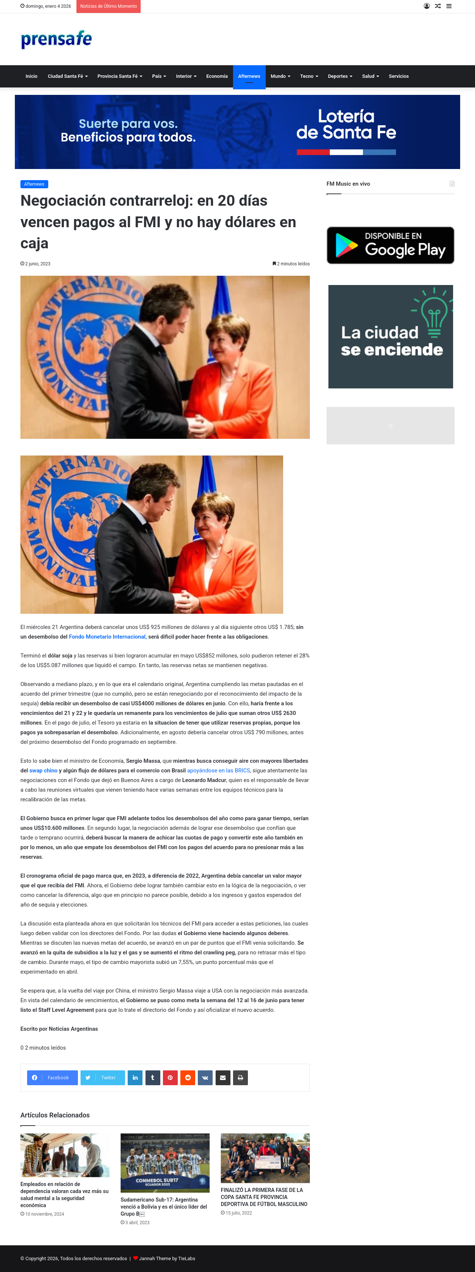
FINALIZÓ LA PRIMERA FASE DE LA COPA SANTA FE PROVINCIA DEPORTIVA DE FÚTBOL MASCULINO (264, 1197)
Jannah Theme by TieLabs (167, 1258)
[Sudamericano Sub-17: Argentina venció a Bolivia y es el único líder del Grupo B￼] (165, 1163)
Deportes (338, 76)
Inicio (31, 76)
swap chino (44, 770)
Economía (217, 76)
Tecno (307, 76)
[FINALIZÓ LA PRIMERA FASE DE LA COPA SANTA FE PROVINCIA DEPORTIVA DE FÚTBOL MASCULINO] (265, 1158)
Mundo (278, 76)
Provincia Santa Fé (118, 76)
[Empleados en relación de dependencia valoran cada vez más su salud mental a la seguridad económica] (64, 1155)
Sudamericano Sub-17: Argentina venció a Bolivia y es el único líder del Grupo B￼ (164, 1207)
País (156, 76)
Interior (183, 76)
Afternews (249, 76)
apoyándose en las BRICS (218, 770)
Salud (368, 76)
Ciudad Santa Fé (65, 76)
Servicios (399, 76)
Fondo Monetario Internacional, (108, 636)
